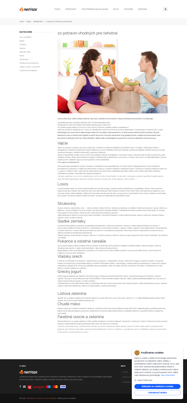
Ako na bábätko (25, 37)
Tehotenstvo (38, 21)
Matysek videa (24, 52)
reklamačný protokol (130, 377)
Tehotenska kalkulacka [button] (95, 9)
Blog (28, 21)
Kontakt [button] (142, 9)
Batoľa (21, 41)
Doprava (135, 372)
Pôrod (21, 56)
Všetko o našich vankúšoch (29, 67)
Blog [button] (116, 9)
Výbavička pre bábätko (28, 70)
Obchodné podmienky (151, 372)
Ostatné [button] (128, 9)
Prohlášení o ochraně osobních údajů (136, 382)
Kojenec (22, 48)
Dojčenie (22, 44)
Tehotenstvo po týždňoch (29, 63)
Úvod (57, 9)
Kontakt (125, 372)
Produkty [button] (70, 9)
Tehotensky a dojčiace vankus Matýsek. (42, 398)
